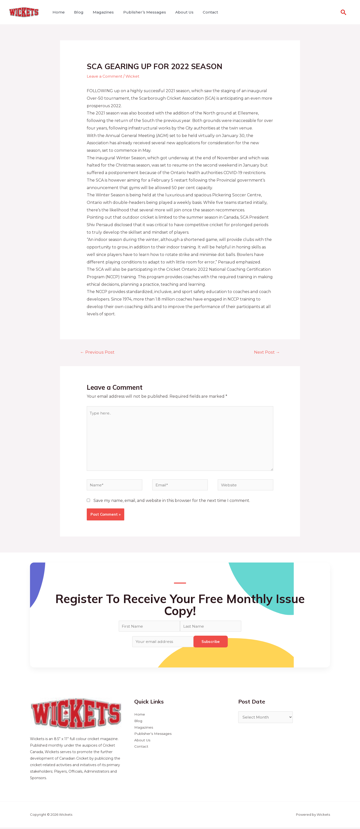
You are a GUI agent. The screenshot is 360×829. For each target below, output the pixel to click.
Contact (203, 12)
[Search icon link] (343, 12)
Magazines (100, 12)
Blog (77, 12)
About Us (178, 12)
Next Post (267, 352)
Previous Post (97, 352)
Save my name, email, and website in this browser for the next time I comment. (172, 502)
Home (58, 12)
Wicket (133, 76)
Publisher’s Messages (139, 12)
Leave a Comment (105, 76)
